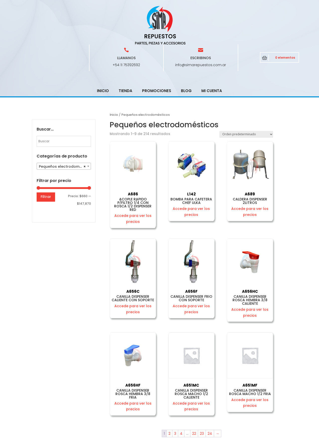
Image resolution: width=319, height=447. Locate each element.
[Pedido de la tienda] (246, 98)
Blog (186, 55)
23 (202, 397)
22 (194, 397)
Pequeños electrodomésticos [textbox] (65, 130)
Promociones (156, 55)
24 (210, 397)
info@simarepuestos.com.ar (200, 29)
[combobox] (64, 130)
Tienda (125, 55)
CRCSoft (138, 442)
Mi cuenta (211, 55)
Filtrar (46, 160)
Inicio (103, 55)
